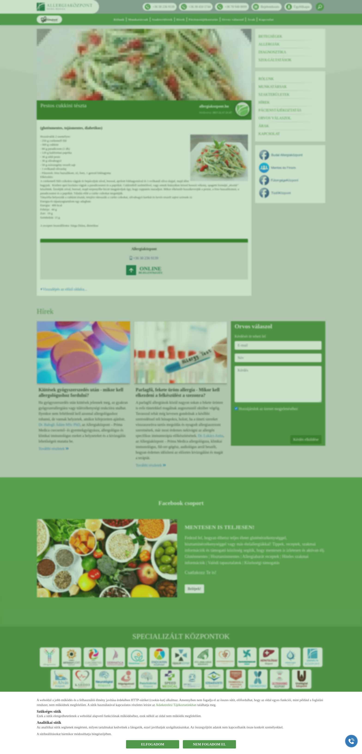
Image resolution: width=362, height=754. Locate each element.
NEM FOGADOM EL (209, 744)
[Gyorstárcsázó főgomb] (351, 741)
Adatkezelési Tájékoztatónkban (176, 705)
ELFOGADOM (152, 744)
